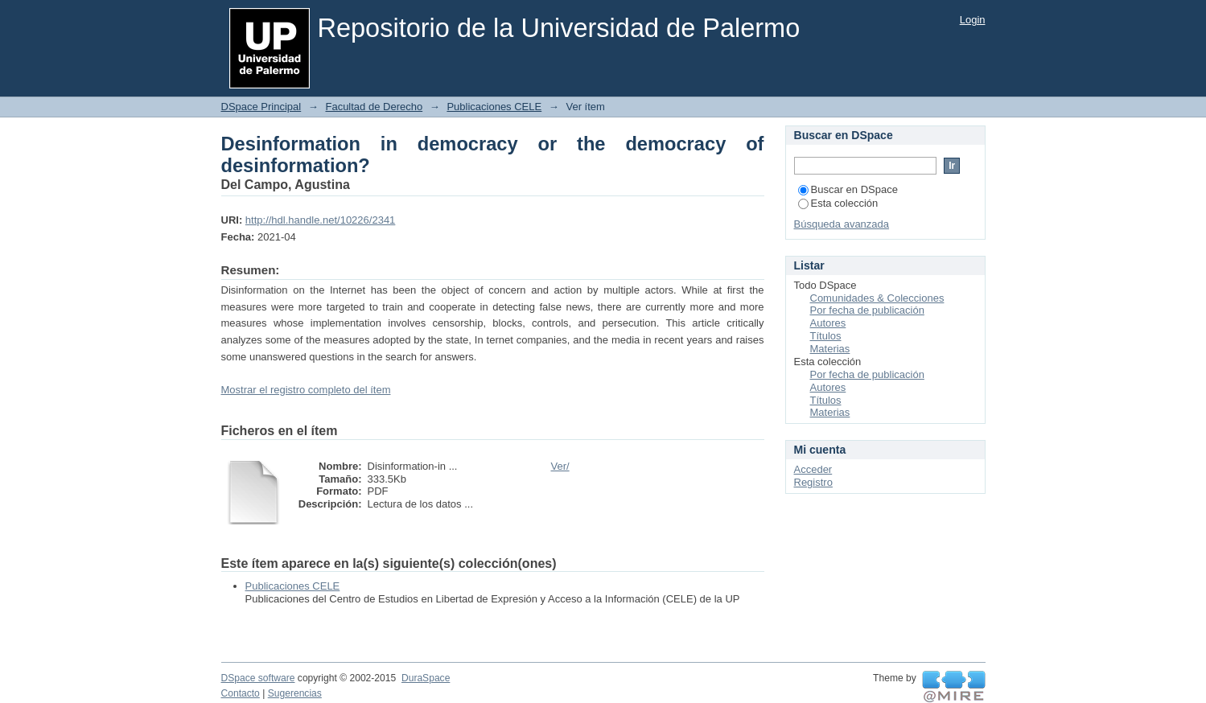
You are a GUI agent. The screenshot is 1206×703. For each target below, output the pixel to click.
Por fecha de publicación (867, 310)
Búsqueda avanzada (842, 224)
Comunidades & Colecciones (877, 298)
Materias (830, 349)
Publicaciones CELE (494, 107)
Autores (828, 323)
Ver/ (560, 466)
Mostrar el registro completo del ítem (306, 390)
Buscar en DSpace (848, 189)
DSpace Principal (261, 107)
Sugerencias (295, 693)
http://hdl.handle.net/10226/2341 (320, 220)
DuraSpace (425, 678)
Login (973, 20)
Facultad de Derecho (373, 107)
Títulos (826, 336)
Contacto (240, 693)
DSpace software (258, 678)
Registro (813, 482)
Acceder (813, 469)
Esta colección (838, 203)
